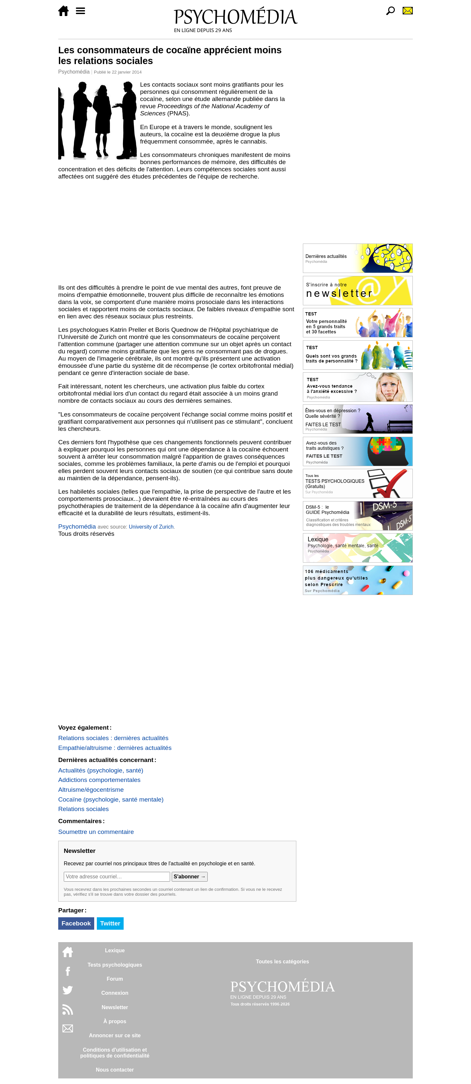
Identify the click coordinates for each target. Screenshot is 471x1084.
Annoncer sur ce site (115, 1035)
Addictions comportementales (99, 779)
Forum (115, 979)
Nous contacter (115, 1070)
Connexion (115, 993)
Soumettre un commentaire (96, 831)
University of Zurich (151, 527)
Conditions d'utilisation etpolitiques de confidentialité (114, 1053)
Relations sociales (83, 808)
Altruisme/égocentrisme (91, 789)
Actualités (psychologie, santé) (100, 770)
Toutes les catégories (282, 961)
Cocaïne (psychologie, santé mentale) (111, 799)
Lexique (115, 950)
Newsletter (115, 1007)
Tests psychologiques (115, 965)
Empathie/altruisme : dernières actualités (115, 747)
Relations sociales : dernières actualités (113, 738)
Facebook (76, 923)
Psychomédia (74, 72)
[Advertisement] (177, 232)
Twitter (110, 923)
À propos (114, 1021)
